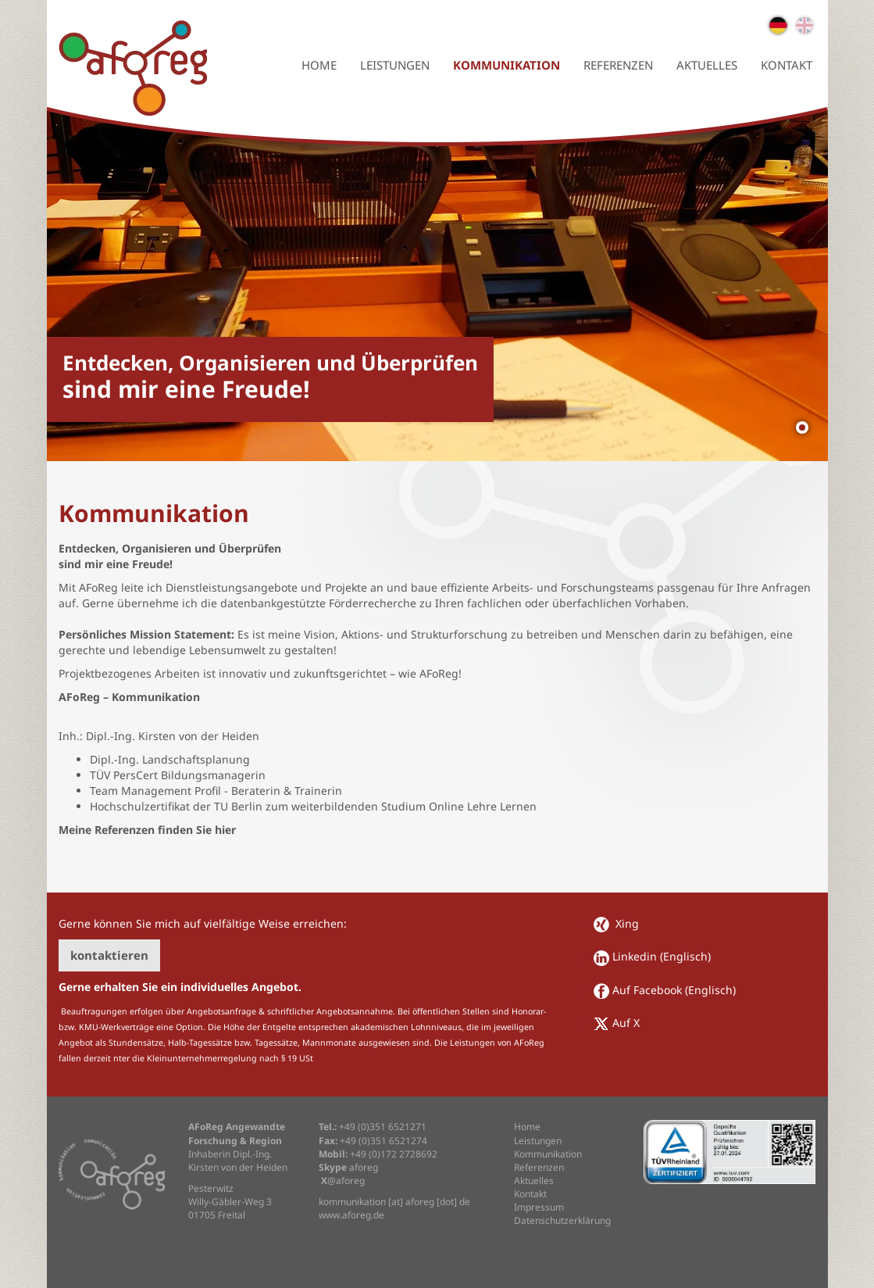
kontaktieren (109, 955)
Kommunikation (506, 65)
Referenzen (618, 65)
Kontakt (786, 65)
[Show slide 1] (802, 427)
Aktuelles (706, 65)
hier (225, 829)
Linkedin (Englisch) (661, 956)
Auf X (626, 1022)
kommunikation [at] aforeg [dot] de (394, 1201)
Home (319, 65)
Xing (625, 923)
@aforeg (342, 1180)
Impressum (539, 1207)
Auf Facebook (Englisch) (674, 989)
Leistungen (395, 65)
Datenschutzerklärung (562, 1220)
